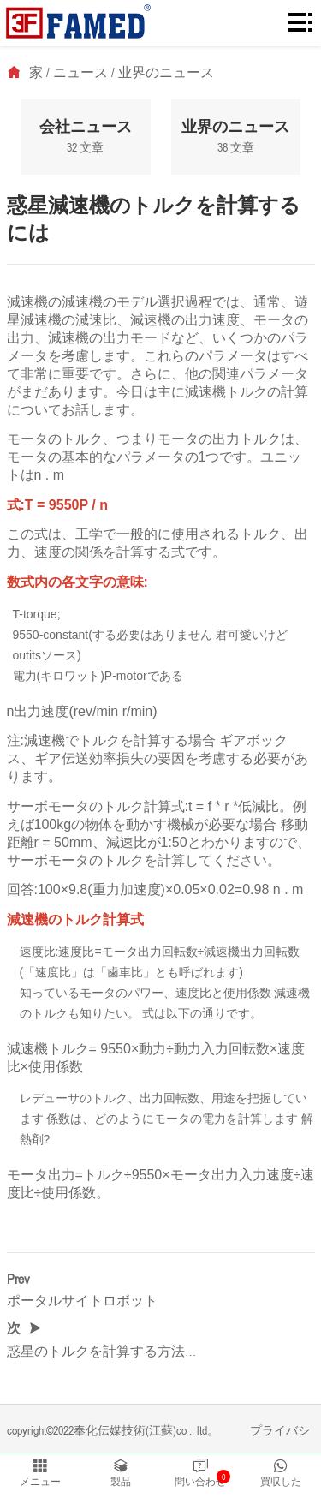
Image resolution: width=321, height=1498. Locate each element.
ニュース (80, 72)
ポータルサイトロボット (82, 1300)
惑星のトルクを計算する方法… (101, 1350)
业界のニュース (166, 72)
